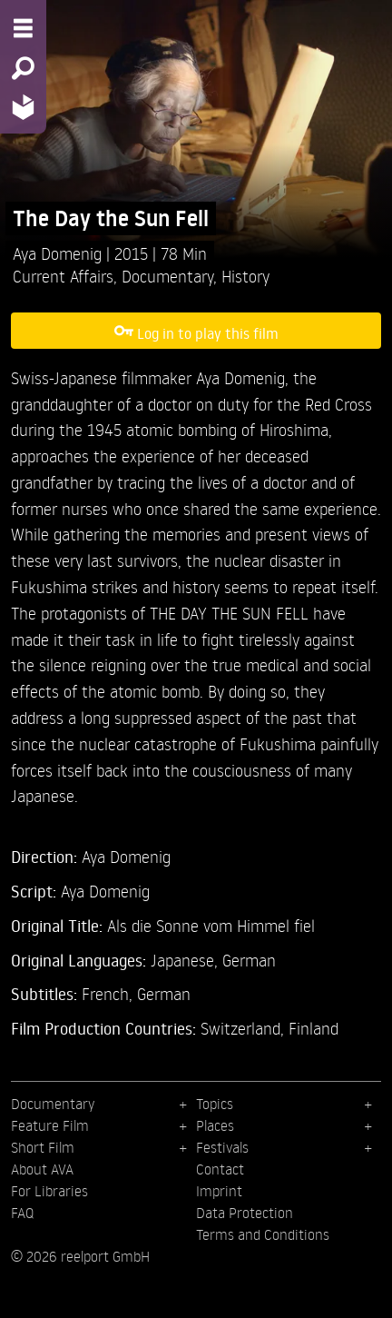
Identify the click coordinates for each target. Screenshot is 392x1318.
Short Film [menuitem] (42, 1147)
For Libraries (49, 1191)
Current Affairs (63, 275)
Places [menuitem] (215, 1125)
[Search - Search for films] (23, 68)
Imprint (219, 1191)
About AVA (42, 1169)
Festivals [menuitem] (222, 1147)
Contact (220, 1169)
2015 (133, 253)
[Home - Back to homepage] (23, 106)
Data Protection (244, 1213)
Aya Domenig (59, 253)
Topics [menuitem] (214, 1104)
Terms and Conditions (262, 1234)
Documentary (167, 275)
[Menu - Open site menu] (23, 28)
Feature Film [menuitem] (50, 1125)
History (245, 275)
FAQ (22, 1213)
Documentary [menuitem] (52, 1104)
